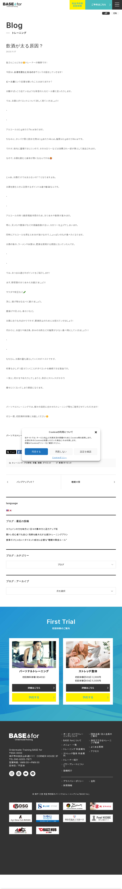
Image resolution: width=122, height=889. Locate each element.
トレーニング (17, 463)
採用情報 (67, 785)
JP (106, 13)
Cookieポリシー (59, 457)
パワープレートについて (73, 765)
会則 (93, 781)
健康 (40, 463)
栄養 (35, 463)
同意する (36, 451)
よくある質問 (97, 747)
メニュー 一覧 (70, 744)
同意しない (61, 451)
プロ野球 (28, 463)
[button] (95, 431)
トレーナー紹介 (70, 760)
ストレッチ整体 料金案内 (74, 754)
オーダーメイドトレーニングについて (73, 735)
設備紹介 (67, 770)
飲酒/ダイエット (65, 463)
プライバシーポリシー (73, 781)
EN (115, 13)
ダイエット (47, 463)
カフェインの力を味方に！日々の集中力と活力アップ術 (32, 529)
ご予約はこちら (99, 4)
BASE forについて (72, 740)
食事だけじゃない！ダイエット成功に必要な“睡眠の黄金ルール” (36, 540)
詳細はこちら (34, 688)
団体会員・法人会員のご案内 (101, 735)
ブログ (61, 564)
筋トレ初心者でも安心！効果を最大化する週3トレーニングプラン (37, 534)
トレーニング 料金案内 (74, 749)
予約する (34, 697)
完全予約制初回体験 (77, 4)
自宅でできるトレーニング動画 (101, 741)
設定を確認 (85, 451)
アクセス (95, 751)
